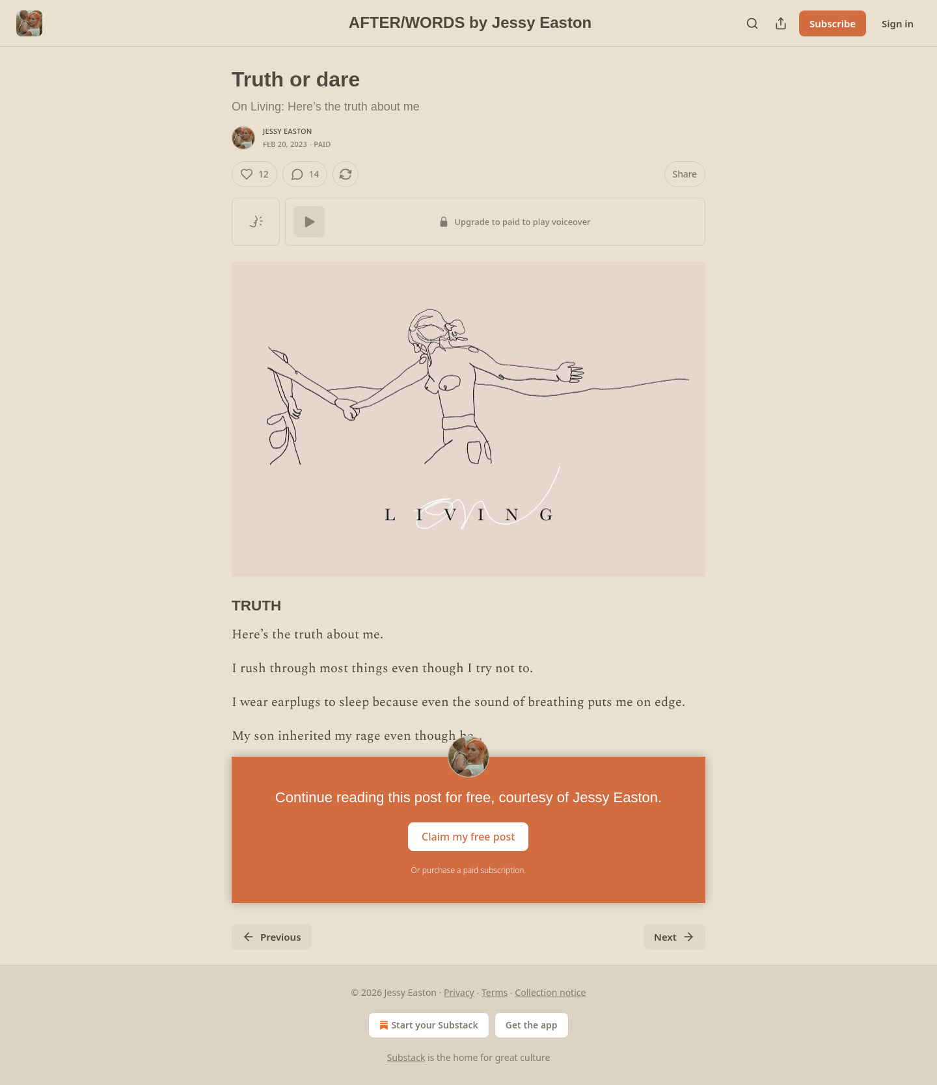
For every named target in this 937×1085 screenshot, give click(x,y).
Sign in (898, 23)
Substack (406, 1057)
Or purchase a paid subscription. (468, 870)
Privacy (459, 992)
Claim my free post (468, 837)
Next (674, 936)
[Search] (752, 23)
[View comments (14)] (305, 174)
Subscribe (832, 23)
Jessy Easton (287, 131)
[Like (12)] (254, 174)
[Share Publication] (781, 23)
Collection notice (550, 992)
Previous (271, 936)
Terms (495, 992)
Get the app (532, 1025)
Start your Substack (427, 1025)
